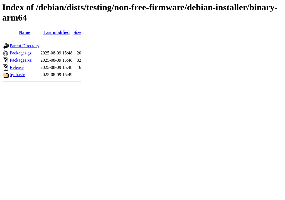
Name (24, 32)
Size (77, 32)
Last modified (56, 32)
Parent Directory (24, 45)
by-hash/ (17, 74)
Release (17, 67)
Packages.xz (21, 60)
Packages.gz (21, 53)
